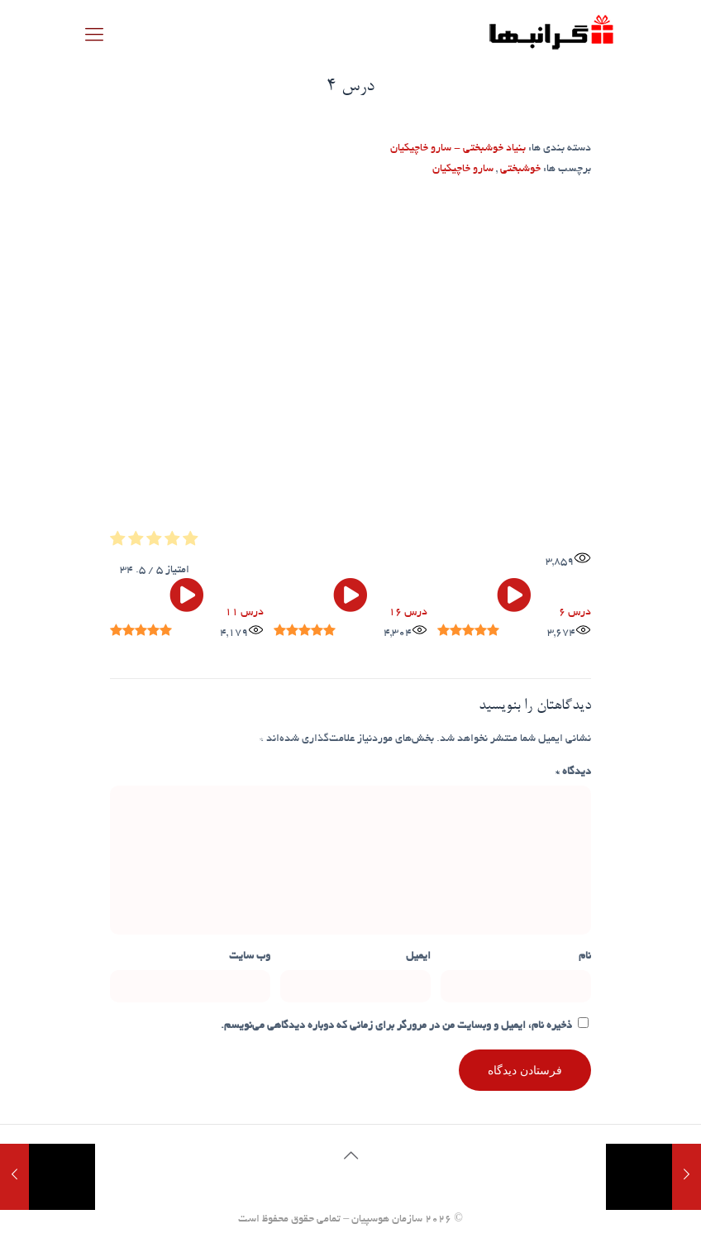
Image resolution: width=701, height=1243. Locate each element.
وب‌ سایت (249, 957)
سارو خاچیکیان (463, 169)
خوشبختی (520, 169)
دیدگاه (573, 772)
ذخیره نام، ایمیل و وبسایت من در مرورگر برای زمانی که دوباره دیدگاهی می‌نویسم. (396, 1026)
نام (585, 957)
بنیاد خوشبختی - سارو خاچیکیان (458, 149)
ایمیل (418, 957)
